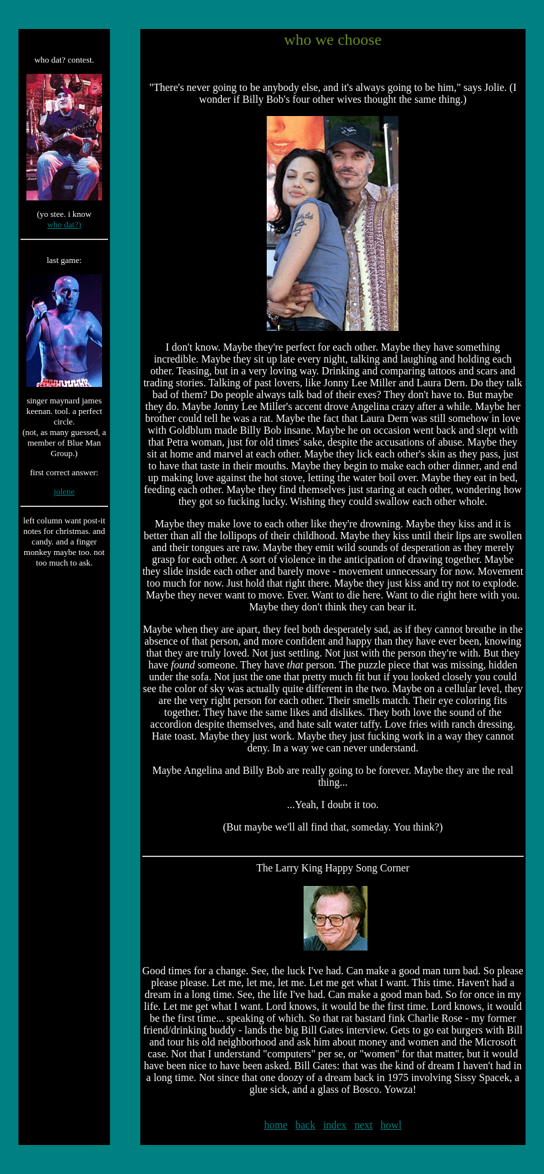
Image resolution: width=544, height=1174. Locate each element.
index (335, 1124)
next (363, 1124)
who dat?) (64, 224)
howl (391, 1124)
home (276, 1124)
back (305, 1124)
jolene (64, 491)
